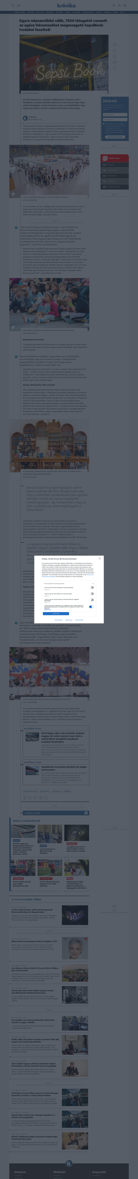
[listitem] (69, 583)
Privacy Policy (79, 620)
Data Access (68, 620)
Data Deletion (59, 620)
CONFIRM (56, 613)
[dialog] (69, 589)
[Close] (100, 559)
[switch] (91, 587)
